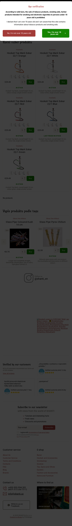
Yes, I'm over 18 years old (54, 33)
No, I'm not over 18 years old (19, 33)
